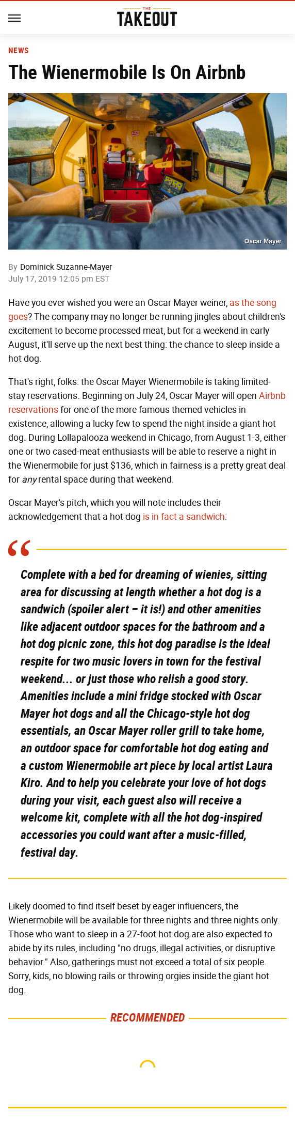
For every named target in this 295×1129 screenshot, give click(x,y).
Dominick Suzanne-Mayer (66, 267)
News (18, 51)
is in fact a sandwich (184, 516)
